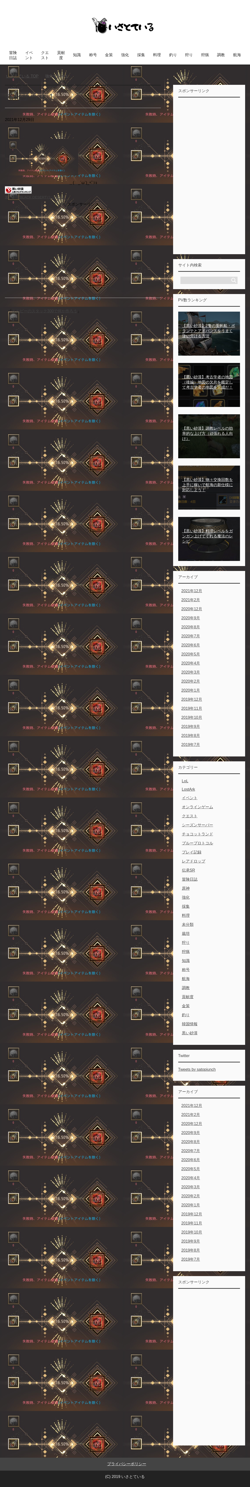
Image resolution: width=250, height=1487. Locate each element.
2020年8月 (190, 627)
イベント (29, 55)
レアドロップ (193, 861)
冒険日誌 (13, 55)
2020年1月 (190, 690)
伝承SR (188, 870)
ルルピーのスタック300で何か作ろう (44, 311)
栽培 (186, 933)
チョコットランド (197, 834)
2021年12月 (191, 591)
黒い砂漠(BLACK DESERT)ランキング (35, 197)
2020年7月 (190, 636)
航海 (237, 55)
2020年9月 (190, 618)
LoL (185, 781)
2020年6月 (190, 645)
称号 (93, 55)
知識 (77, 55)
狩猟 (205, 55)
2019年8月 (190, 735)
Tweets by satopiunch (197, 1069)
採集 (141, 55)
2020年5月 (190, 654)
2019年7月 (190, 745)
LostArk (188, 789)
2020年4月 (190, 663)
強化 (125, 55)
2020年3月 (190, 672)
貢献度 (61, 55)
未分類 (188, 924)
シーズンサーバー (197, 825)
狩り (189, 55)
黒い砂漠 (190, 1033)
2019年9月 (190, 726)
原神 (186, 888)
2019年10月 (191, 717)
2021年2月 (190, 600)
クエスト (45, 55)
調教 (221, 55)
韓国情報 (190, 1024)
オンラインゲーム (197, 807)
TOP (22, 76)
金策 (109, 55)
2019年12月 (191, 699)
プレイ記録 (191, 852)
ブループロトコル (197, 843)
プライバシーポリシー (126, 1464)
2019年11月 (191, 708)
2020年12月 (191, 609)
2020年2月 (190, 681)
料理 (157, 55)
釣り (173, 55)
